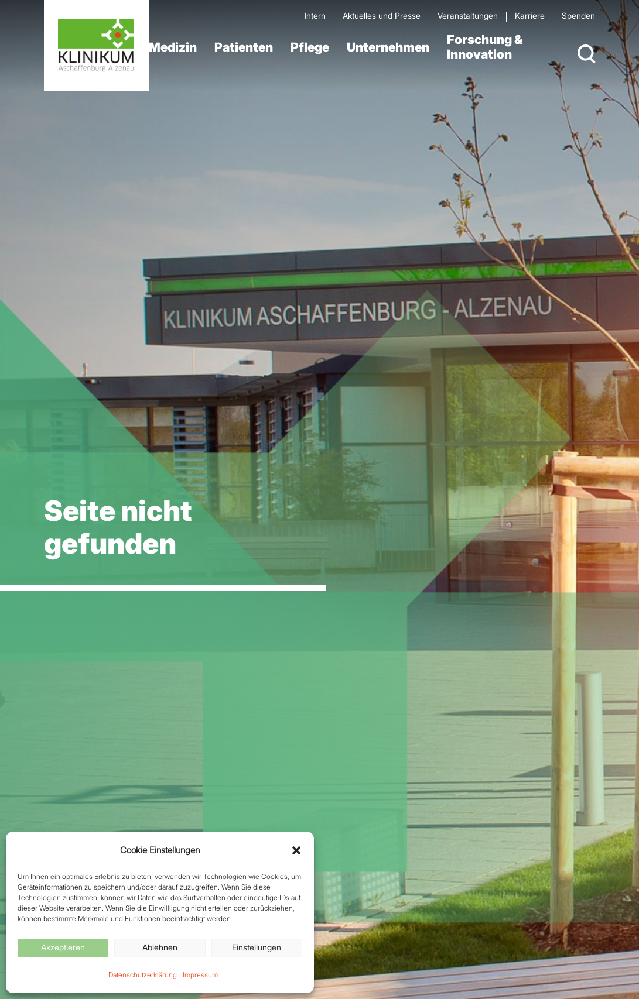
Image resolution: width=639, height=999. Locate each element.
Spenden (578, 15)
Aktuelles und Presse (382, 15)
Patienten (243, 47)
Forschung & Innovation (484, 46)
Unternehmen (388, 47)
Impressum (200, 974)
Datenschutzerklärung (142, 974)
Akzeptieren (63, 947)
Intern (315, 15)
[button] (296, 850)
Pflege (310, 47)
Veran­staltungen (468, 15)
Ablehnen (159, 947)
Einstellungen (256, 947)
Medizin (173, 47)
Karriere (530, 15)
